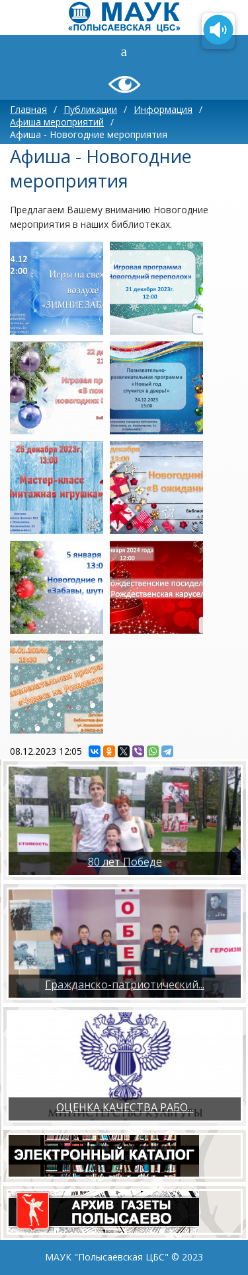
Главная (28, 109)
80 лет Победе (125, 861)
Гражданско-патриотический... (124, 984)
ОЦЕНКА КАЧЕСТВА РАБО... (125, 1107)
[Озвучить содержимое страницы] (218, 31)
